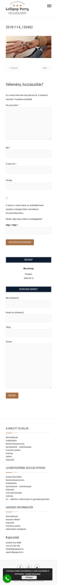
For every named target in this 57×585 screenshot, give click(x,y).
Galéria (9, 456)
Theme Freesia (18, 581)
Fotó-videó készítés (14, 493)
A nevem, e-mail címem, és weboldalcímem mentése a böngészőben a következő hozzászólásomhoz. (25, 209)
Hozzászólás (12, 105)
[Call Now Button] (7, 578)
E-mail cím (11, 163)
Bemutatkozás (12, 437)
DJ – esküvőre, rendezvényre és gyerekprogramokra (27, 499)
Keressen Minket (13, 519)
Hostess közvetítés (14, 477)
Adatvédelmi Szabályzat (16, 529)
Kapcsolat (10, 459)
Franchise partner (13, 450)
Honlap (9, 180)
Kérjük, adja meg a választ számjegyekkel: (24, 219)
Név (8, 147)
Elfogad (29, 577)
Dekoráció (10, 489)
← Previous (12, 68)
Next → (46, 68)
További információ (32, 574)
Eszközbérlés (11, 440)
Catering (9, 453)
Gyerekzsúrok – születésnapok (18, 447)
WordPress (40, 581)
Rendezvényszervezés (15, 444)
